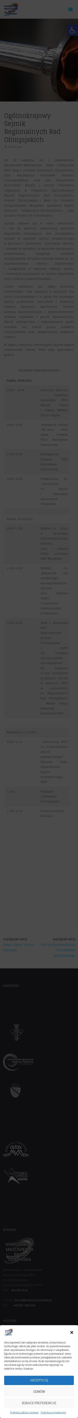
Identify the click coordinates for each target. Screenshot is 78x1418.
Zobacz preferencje (39, 1408)
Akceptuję (39, 1386)
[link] (8, 1337)
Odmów (39, 1397)
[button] (72, 1338)
